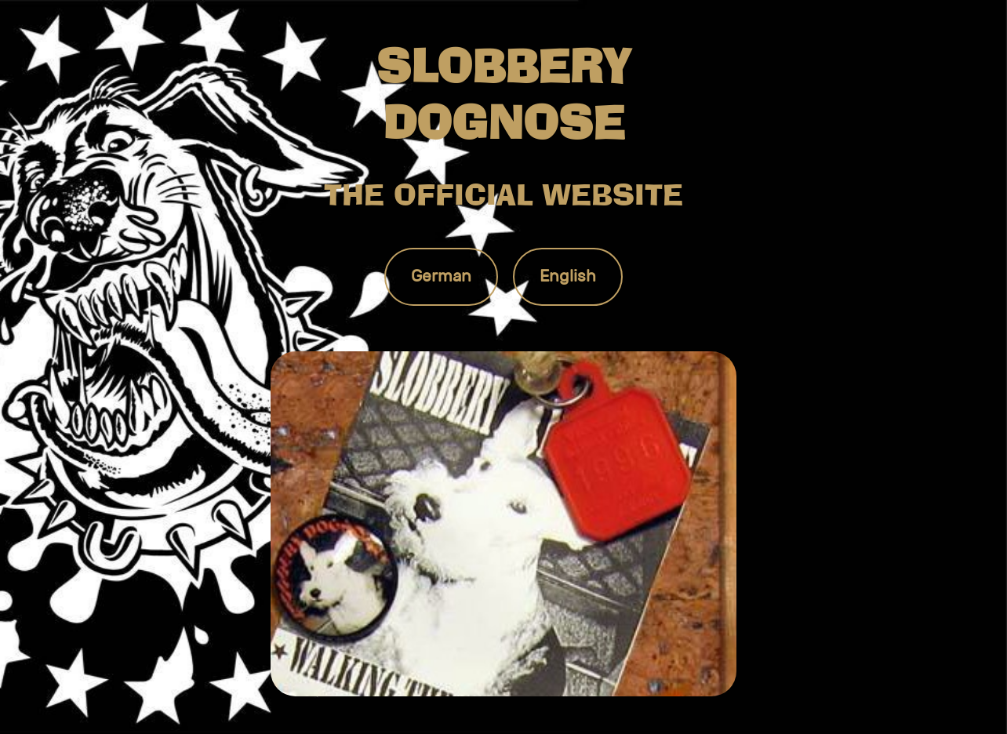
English (568, 276)
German (441, 276)
